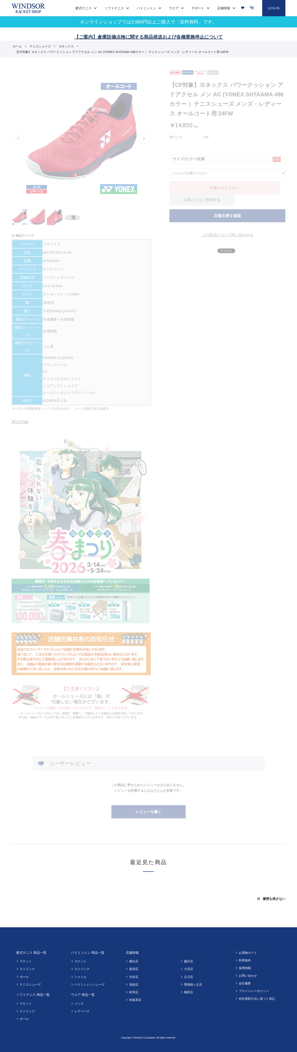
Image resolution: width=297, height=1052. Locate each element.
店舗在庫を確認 (227, 216)
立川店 (188, 977)
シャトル (80, 977)
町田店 (133, 992)
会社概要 (245, 983)
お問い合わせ (248, 975)
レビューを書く (148, 812)
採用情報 (245, 968)
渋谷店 (133, 977)
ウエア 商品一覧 (83, 994)
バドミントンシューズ (89, 984)
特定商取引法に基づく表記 (257, 998)
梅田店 (188, 992)
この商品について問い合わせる (227, 235)
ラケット (26, 961)
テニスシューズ (30, 984)
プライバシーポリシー (254, 991)
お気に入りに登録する (201, 200)
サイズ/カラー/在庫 (189, 159)
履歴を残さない (274, 899)
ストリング (27, 969)
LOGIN (274, 8)
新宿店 (133, 969)
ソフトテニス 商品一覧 (33, 994)
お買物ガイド (248, 952)
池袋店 (133, 984)
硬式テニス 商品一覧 (31, 952)
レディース (82, 1011)
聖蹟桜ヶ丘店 (193, 984)
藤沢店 (188, 961)
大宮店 (188, 969)
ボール (24, 977)
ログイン (156, 790)
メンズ (79, 1003)
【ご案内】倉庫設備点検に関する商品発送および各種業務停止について (148, 36)
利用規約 (245, 960)
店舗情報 (132, 952)
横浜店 (133, 961)
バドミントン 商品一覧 (87, 952)
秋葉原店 (135, 1000)
